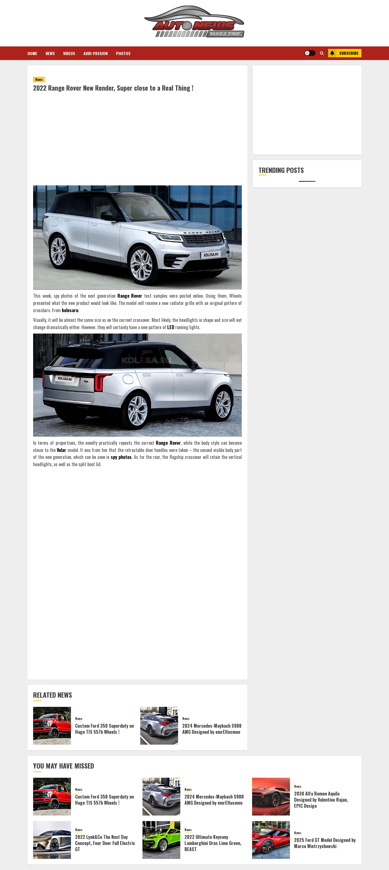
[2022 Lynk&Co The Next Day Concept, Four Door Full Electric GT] (52, 840)
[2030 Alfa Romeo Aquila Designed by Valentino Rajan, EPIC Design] (271, 797)
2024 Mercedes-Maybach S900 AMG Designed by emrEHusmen (212, 728)
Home (32, 53)
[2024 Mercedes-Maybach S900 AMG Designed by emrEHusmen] (159, 726)
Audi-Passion (95, 53)
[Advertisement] (137, 144)
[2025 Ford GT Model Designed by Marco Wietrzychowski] (271, 840)
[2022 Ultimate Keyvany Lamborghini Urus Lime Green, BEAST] (161, 840)
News (50, 53)
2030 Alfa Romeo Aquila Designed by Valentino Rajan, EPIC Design (321, 799)
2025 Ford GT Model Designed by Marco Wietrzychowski (325, 843)
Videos (69, 53)
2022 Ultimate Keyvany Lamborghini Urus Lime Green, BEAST (212, 843)
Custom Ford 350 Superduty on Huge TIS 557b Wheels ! (104, 728)
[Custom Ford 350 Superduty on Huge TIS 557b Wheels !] (52, 726)
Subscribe (343, 53)
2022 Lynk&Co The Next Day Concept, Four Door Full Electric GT (105, 843)
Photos (123, 53)
